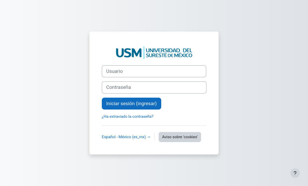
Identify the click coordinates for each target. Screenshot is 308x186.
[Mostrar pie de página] (295, 173)
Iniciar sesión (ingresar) (131, 103)
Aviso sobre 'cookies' (180, 137)
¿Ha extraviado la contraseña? (127, 116)
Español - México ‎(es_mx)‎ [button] (124, 137)
